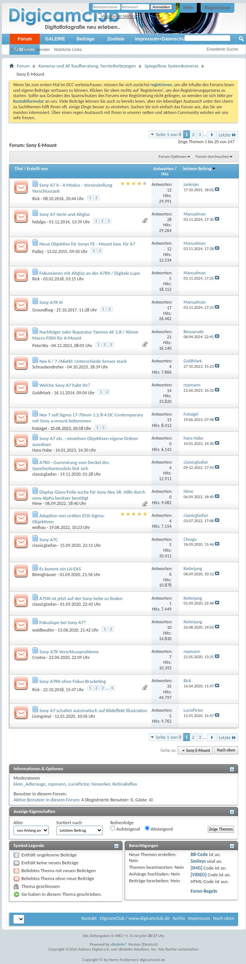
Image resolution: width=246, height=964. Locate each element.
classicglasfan (44, 474)
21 (169, 337)
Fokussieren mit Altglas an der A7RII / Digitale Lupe (89, 273)
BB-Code (199, 854)
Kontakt (89, 918)
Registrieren (217, 7)
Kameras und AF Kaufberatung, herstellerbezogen (87, 66)
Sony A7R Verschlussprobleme (69, 651)
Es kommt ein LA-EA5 (60, 569)
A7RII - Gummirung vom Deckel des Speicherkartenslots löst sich (70, 465)
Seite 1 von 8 (169, 134)
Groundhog (42, 310)
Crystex (38, 657)
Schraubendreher (48, 367)
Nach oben (226, 750)
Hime (37, 503)
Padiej (38, 251)
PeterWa (40, 345)
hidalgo (39, 222)
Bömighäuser (44, 574)
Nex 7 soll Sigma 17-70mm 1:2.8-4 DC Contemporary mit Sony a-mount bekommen (87, 418)
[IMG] (196, 868)
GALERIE (55, 39)
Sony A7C (48, 539)
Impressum (199, 918)
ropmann (57, 784)
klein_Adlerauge (29, 784)
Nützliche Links (68, 49)
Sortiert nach (69, 822)
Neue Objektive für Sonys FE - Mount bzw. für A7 (87, 244)
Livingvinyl (41, 716)
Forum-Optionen (172, 156)
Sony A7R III (51, 302)
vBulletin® (119, 944)
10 (169, 627)
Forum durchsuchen (212, 156)
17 (169, 307)
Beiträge (85, 39)
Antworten (163, 168)
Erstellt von (37, 168)
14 (169, 390)
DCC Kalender (36, 49)
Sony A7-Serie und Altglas (64, 214)
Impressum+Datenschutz (161, 39)
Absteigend (159, 829)
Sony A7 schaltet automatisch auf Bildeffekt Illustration (93, 710)
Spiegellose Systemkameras (171, 66)
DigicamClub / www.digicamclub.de (135, 918)
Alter (18, 822)
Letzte (227, 135)
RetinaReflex (124, 784)
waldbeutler (43, 630)
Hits (164, 174)
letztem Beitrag (199, 168)
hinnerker (101, 784)
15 (169, 419)
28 (169, 219)
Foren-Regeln (203, 891)
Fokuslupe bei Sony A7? (62, 622)
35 (169, 686)
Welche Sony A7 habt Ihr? (64, 385)
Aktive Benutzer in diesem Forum (46, 799)
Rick (36, 198)
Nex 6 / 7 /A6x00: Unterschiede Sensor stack (83, 361)
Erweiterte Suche (222, 49)
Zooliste (115, 39)
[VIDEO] (198, 874)
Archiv (178, 918)
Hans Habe (42, 450)
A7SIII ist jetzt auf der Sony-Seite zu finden (81, 598)
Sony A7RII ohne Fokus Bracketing (72, 681)
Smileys (198, 861)
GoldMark (41, 392)
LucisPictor (78, 784)
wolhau (39, 527)
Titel (19, 168)
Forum (25, 39)
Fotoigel (39, 428)
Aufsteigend (125, 829)
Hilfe (188, 7)
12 (169, 190)
